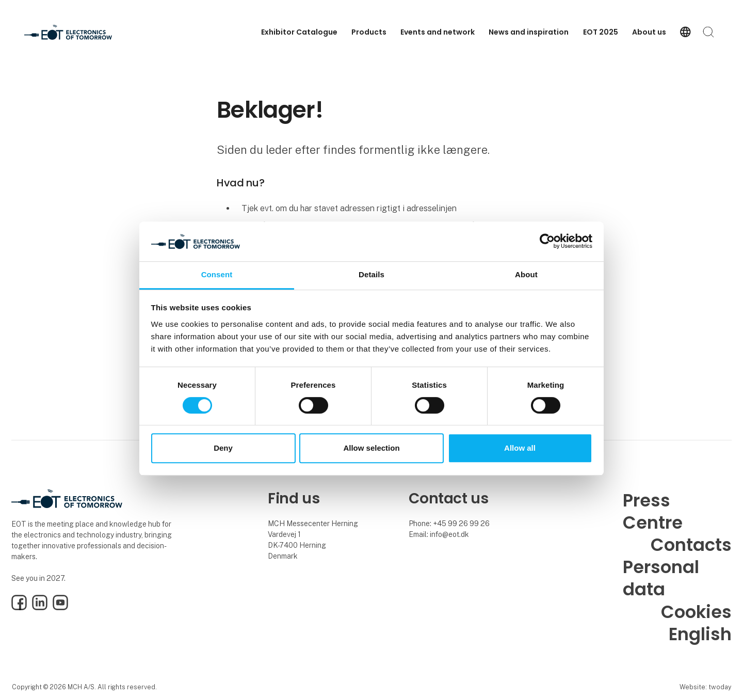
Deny (223, 447)
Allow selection (371, 447)
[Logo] (68, 32)
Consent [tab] (217, 274)
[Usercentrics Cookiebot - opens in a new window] (547, 241)
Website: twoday (705, 687)
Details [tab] (371, 274)
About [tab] (526, 274)
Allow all (520, 447)
